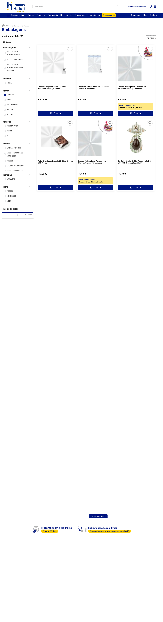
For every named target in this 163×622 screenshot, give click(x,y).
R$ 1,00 (19, 252)
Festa (9, 83)
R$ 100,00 (27, 252)
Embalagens (16, 26)
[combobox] (80, 6)
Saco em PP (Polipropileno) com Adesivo (15, 67)
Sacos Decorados (14, 60)
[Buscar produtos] (121, 6)
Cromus (26, 26)
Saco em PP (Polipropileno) (13, 53)
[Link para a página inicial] (6, 25)
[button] (17, 48)
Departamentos (17, 15)
